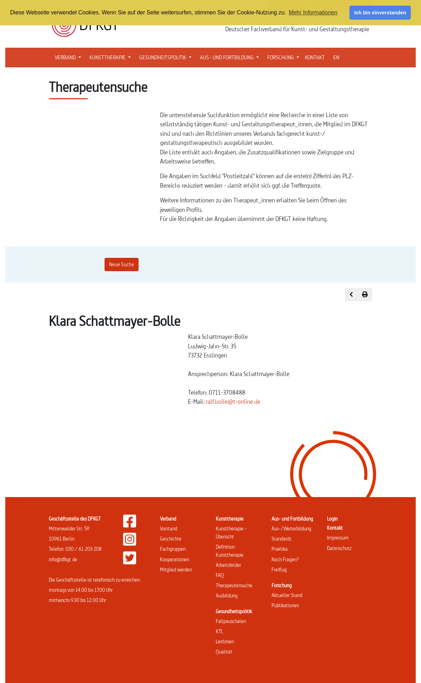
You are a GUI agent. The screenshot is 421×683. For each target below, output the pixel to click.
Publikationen (285, 605)
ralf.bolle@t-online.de (233, 401)
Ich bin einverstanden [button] (380, 12)
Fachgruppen (173, 549)
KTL (219, 631)
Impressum (338, 538)
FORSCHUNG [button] (284, 57)
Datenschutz (339, 548)
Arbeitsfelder (228, 565)
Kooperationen (174, 559)
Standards (281, 539)
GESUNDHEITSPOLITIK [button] (166, 57)
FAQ (220, 575)
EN (336, 57)
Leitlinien (225, 641)
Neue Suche (121, 264)
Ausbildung (227, 595)
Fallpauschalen (231, 621)
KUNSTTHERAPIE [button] (111, 57)
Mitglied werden (176, 569)
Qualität (224, 652)
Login (332, 519)
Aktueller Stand (287, 595)
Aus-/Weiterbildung (291, 528)
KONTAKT (315, 57)
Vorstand (168, 528)
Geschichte (170, 539)
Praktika (280, 549)
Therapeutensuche (234, 585)
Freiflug (279, 569)
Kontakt (335, 528)
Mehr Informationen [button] (313, 12)
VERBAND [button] (69, 57)
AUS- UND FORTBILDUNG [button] (231, 57)
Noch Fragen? (285, 559)
